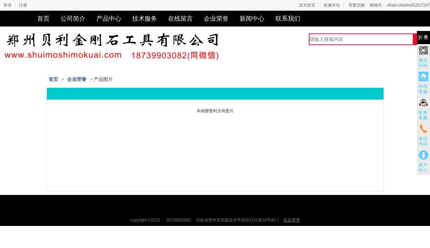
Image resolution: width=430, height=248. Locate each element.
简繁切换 (356, 5)
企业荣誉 (216, 18)
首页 (43, 18)
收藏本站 (332, 5)
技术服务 (144, 18)
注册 (23, 5)
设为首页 (307, 5)
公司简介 (73, 18)
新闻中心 (252, 18)
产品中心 (108, 18)
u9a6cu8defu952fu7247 (408, 5)
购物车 (376, 5)
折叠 (423, 37)
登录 (7, 5)
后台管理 (291, 220)
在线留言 (180, 18)
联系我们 (287, 18)
